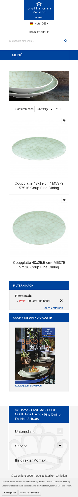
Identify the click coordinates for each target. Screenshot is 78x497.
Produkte (37, 410)
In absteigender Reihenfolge (57, 109)
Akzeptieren (10, 492)
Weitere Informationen (30, 492)
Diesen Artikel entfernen (61, 300)
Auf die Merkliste (64, 120)
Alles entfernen (53, 308)
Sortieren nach (25, 109)
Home (24, 410)
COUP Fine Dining (28, 414)
